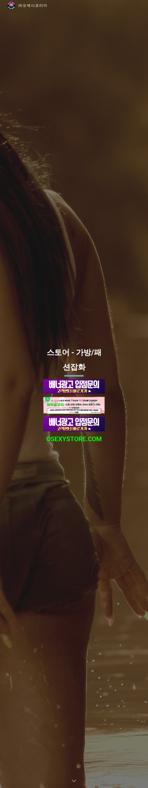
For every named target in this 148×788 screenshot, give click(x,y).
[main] (74, 360)
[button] (74, 781)
